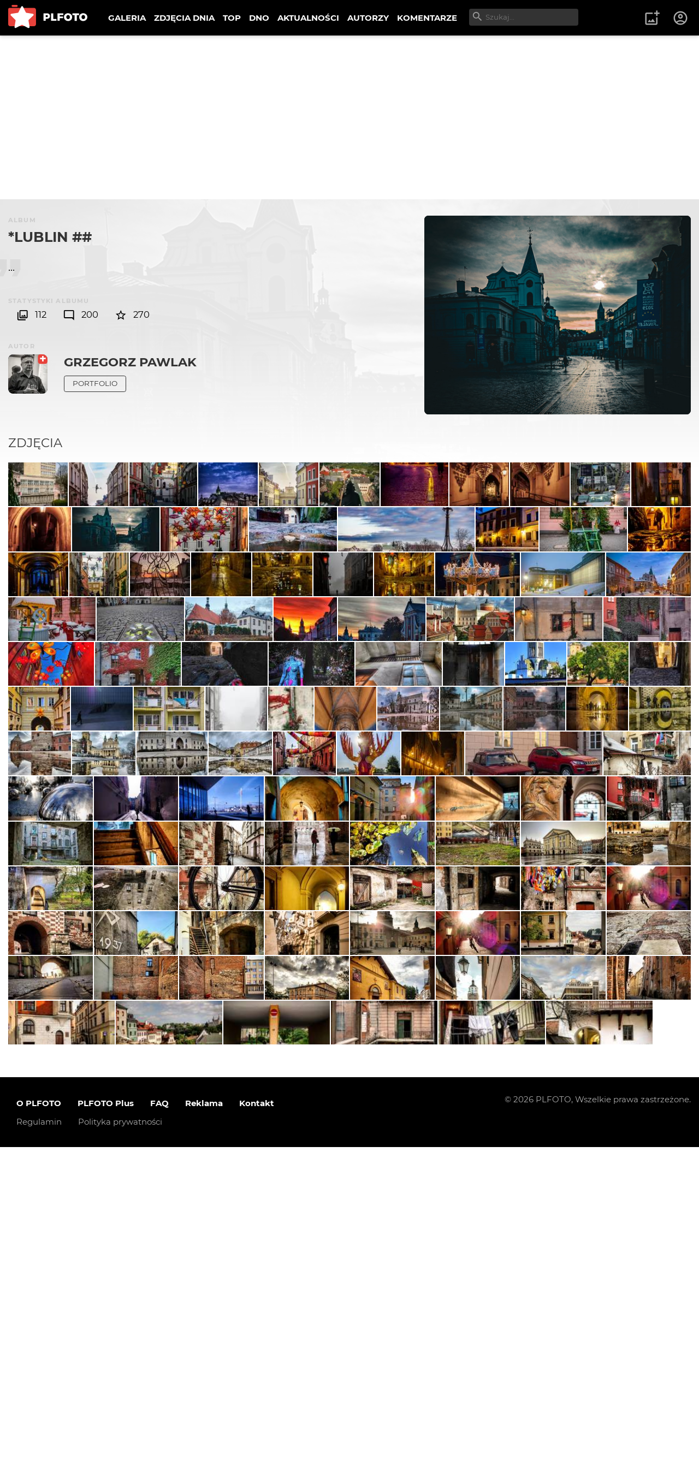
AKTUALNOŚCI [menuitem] (308, 18)
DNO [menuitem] (259, 18)
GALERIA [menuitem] (127, 18)
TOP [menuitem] (232, 18)
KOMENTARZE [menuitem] (427, 18)
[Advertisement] (349, 117)
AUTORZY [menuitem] (368, 18)
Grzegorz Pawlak (130, 362)
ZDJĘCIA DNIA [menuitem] (184, 18)
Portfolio (95, 383)
